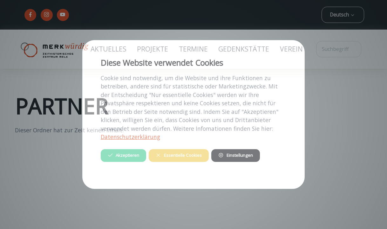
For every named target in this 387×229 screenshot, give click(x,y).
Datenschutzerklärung (130, 137)
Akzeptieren (123, 155)
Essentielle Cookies (178, 155)
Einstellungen (235, 155)
